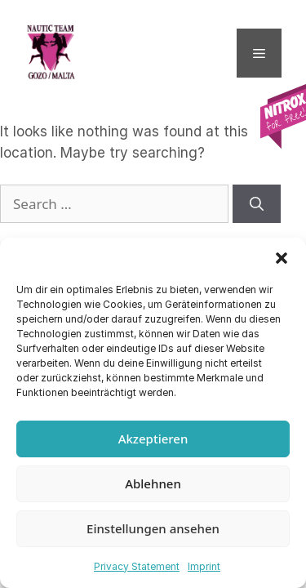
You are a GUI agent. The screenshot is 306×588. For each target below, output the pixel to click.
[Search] (257, 204)
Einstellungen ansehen (153, 528)
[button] (281, 258)
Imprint (204, 566)
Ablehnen (153, 483)
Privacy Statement (137, 566)
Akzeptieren (153, 438)
